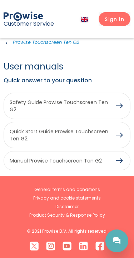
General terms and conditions (67, 189)
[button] (114, 19)
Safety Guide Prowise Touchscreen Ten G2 (59, 106)
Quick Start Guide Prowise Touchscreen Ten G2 (59, 135)
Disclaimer (67, 206)
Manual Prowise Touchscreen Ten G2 (56, 160)
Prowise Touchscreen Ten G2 (46, 42)
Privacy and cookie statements (67, 198)
